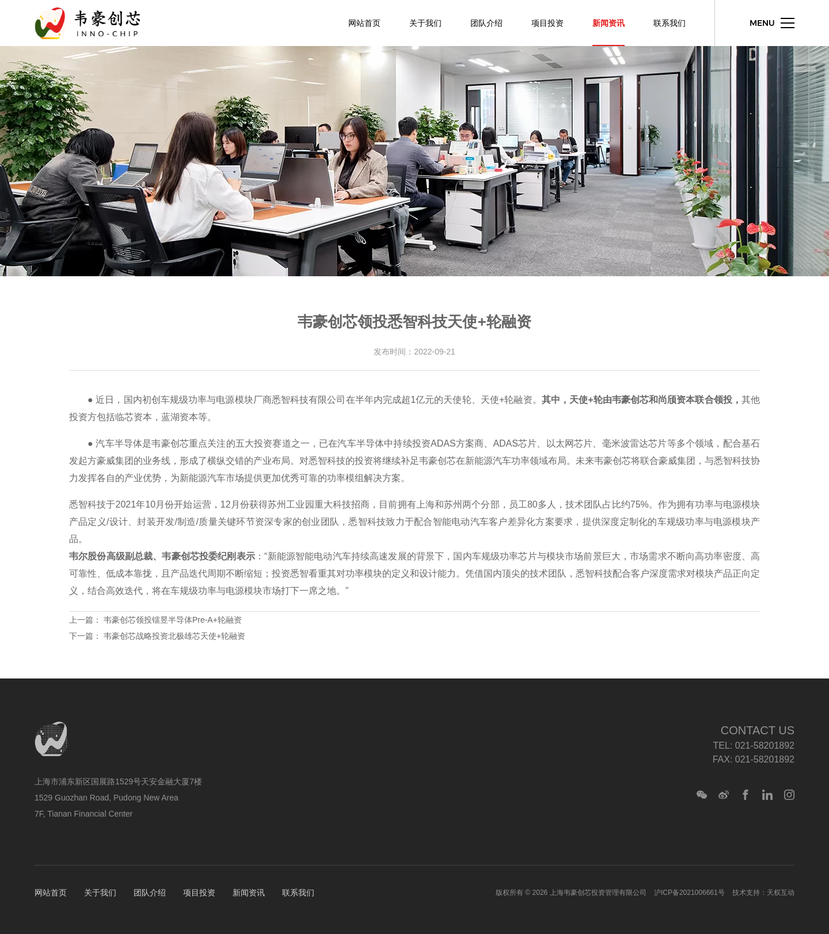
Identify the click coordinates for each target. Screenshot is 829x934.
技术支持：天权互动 (763, 893)
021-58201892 (764, 745)
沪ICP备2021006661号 (689, 893)
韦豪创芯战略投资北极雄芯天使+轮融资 (174, 636)
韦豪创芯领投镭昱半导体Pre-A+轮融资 (173, 619)
